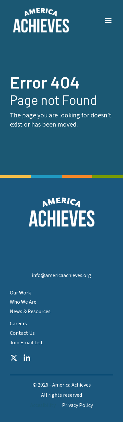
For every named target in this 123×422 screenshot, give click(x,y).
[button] (108, 17)
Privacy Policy (77, 405)
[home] (39, 20)
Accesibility (43, 405)
